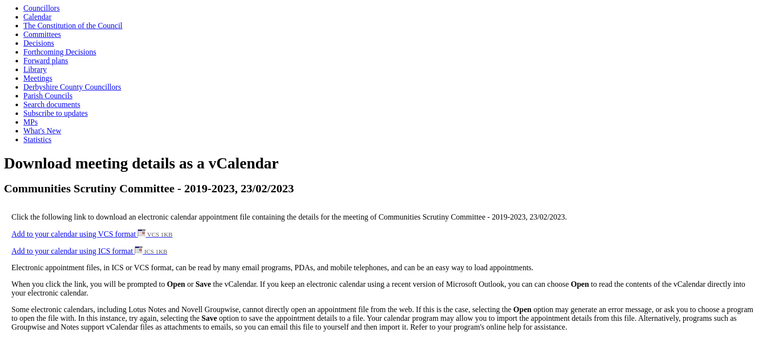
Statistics (37, 139)
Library (35, 69)
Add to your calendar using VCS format (92, 234)
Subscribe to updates (55, 113)
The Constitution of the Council (73, 25)
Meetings (38, 78)
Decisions (38, 43)
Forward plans (45, 60)
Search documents (51, 104)
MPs (30, 122)
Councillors (41, 8)
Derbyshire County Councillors (72, 87)
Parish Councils (48, 96)
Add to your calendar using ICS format (89, 251)
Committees (42, 34)
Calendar (37, 17)
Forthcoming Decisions (59, 52)
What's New (42, 131)
